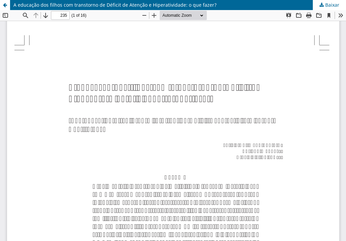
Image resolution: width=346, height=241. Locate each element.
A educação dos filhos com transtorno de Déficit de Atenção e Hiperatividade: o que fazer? (115, 5)
